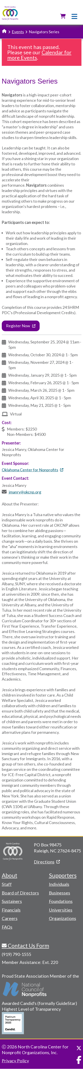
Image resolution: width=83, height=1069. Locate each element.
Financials (11, 909)
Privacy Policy (15, 1060)
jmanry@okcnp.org (25, 491)
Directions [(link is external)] (47, 861)
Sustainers (12, 901)
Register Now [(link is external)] (20, 325)
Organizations (62, 918)
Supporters (63, 875)
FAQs (7, 927)
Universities (60, 909)
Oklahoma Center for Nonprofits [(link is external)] (32, 469)
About (9, 875)
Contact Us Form (28, 945)
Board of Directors (20, 892)
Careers (9, 918)
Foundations (61, 901)
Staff (7, 884)
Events (18, 31)
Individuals (59, 884)
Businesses (59, 892)
